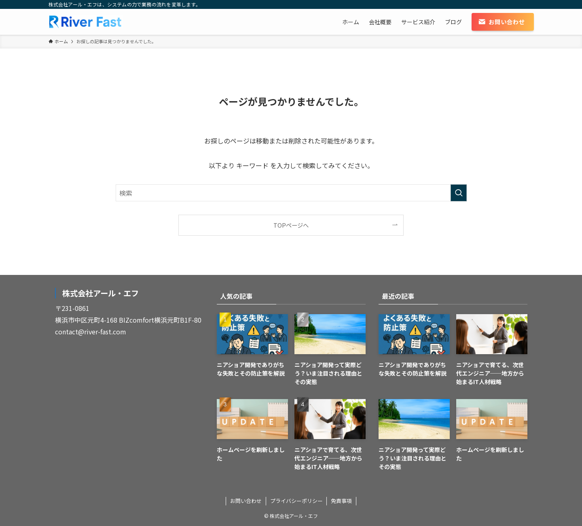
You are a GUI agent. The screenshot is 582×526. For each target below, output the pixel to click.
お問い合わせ (246, 501)
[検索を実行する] (459, 192)
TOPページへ (291, 225)
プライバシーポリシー (296, 501)
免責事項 (341, 501)
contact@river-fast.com (90, 331)
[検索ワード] (291, 192)
